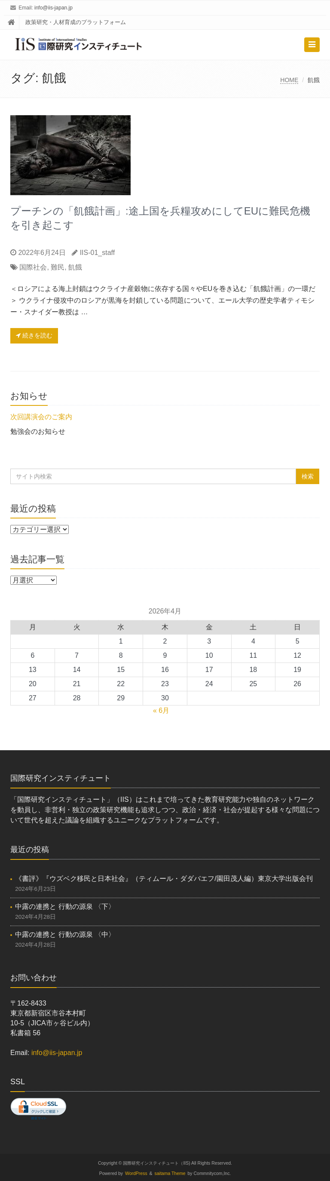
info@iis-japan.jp (53, 8)
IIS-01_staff (97, 252)
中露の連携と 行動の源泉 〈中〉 (65, 934)
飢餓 (75, 267)
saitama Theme (170, 1173)
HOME (289, 80)
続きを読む (34, 335)
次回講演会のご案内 (41, 416)
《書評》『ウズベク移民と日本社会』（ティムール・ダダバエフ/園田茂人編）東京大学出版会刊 (163, 878)
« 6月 (161, 710)
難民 (57, 267)
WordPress (136, 1173)
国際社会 (33, 267)
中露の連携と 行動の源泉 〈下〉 (65, 906)
